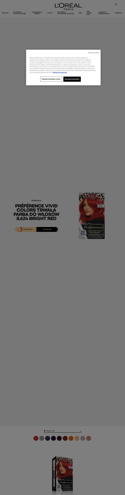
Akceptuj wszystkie (72, 79)
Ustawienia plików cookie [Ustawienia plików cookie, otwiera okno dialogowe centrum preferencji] (51, 79)
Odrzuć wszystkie (93, 52)
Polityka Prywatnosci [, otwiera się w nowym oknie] (59, 72)
